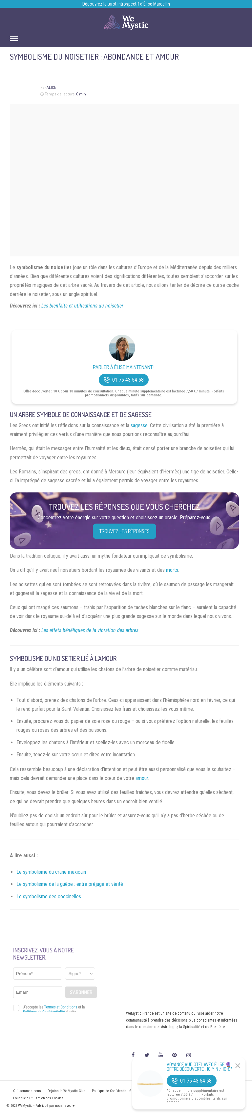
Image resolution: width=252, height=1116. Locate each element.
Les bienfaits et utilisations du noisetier (82, 306)
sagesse (139, 425)
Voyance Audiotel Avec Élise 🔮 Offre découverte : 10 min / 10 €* (200, 1066)
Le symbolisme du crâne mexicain (51, 872)
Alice (51, 87)
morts (172, 570)
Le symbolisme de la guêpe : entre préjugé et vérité (69, 884)
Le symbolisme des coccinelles (48, 896)
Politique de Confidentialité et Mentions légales (127, 1091)
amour (142, 778)
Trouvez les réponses (124, 531)
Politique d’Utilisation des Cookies (38, 1098)
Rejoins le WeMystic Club (66, 1091)
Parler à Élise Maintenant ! (124, 367)
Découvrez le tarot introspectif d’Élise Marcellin (126, 4)
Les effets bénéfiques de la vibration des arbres (89, 630)
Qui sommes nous (27, 1091)
